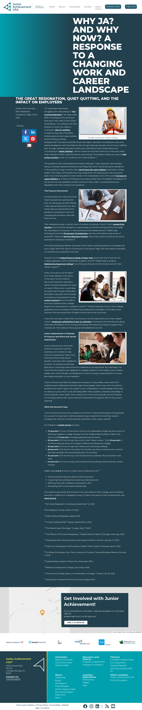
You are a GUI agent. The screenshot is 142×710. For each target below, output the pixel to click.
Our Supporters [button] (118, 663)
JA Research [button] (61, 683)
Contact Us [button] (12, 677)
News (98, 7)
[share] (25, 133)
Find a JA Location (118, 680)
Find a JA (131, 7)
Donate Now (113, 7)
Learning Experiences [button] (89, 676)
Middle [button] (86, 683)
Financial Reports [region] (118, 665)
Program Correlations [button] (93, 665)
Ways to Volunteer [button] (64, 660)
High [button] (85, 685)
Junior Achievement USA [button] (122, 677)
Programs (74, 7)
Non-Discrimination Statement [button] (64, 693)
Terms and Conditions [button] (25, 705)
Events (87, 7)
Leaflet (115, 632)
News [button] (57, 698)
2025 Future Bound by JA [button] (121, 669)
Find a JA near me (75, 622)
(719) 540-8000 (13, 679)
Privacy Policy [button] (42, 705)
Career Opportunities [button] (65, 689)
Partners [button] (115, 657)
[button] (85, 706)
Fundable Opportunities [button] (122, 660)
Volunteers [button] (61, 657)
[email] (29, 146)
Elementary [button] (88, 680)
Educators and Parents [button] (91, 658)
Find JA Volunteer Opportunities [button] (63, 664)
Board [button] (58, 680)
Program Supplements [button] (94, 662)
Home (52, 7)
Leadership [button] (60, 677)
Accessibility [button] (55, 705)
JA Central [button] (45, 708)
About (62, 7)
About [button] (58, 675)
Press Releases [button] (62, 686)
